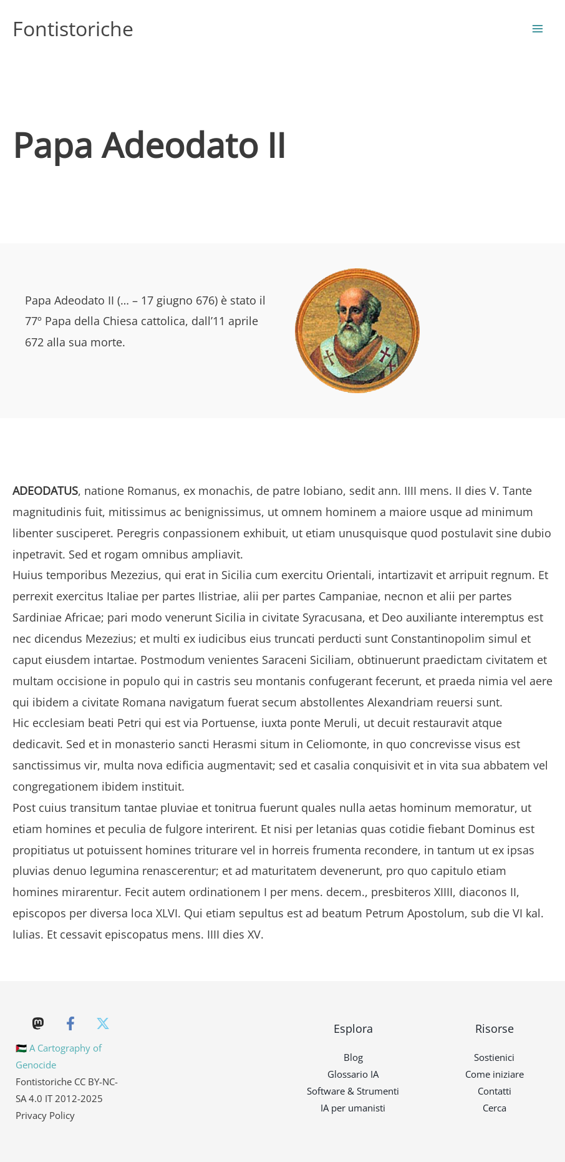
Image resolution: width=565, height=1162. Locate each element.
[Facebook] (70, 1023)
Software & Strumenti (353, 1091)
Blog (353, 1057)
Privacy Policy (45, 1115)
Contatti (494, 1091)
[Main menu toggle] (538, 29)
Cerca (494, 1107)
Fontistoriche (72, 28)
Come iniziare (494, 1074)
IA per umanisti (353, 1107)
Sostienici (494, 1057)
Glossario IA (353, 1074)
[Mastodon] (38, 1023)
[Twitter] (103, 1023)
